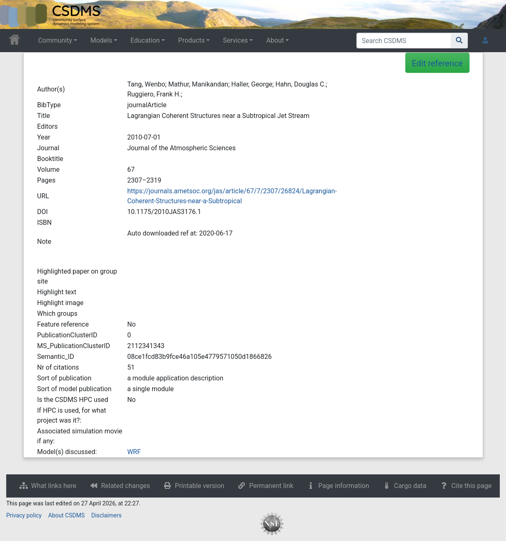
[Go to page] (459, 40)
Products (191, 40)
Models (101, 40)
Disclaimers (106, 515)
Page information (343, 486)
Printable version (199, 486)
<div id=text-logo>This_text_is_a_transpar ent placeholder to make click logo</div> (13, 14)
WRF (134, 452)
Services (235, 40)
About (275, 40)
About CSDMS (66, 515)
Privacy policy (23, 515)
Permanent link (271, 486)
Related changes (125, 486)
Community (55, 40)
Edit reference (437, 63)
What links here (53, 486)
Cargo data (410, 486)
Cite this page (471, 486)
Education (145, 40)
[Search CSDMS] (403, 40)
